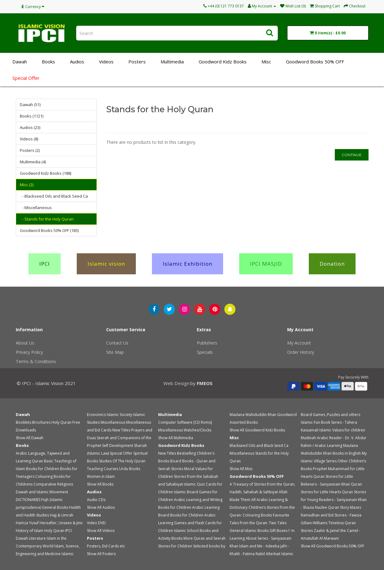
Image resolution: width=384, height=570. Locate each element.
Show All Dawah (29, 437)
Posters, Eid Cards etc (106, 546)
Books (48, 61)
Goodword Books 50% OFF (315, 61)
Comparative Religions (53, 484)
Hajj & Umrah (61, 515)
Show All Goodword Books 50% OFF (332, 546)
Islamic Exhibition (187, 263)
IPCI (44, 263)
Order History (300, 352)
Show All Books (100, 484)
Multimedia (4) (33, 162)
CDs (102, 499)
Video (92, 522)
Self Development (117, 445)
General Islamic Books (249, 530)
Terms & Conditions (36, 361)
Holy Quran (61, 422)
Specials (205, 352)
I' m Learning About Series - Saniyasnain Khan (262, 538)
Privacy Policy (29, 352)
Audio (92, 499)
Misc (266, 61)
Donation (332, 263)
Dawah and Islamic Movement (42, 492)
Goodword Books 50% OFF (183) (49, 230)
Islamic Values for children (342, 430)
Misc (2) (26, 184)
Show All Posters (101, 553)
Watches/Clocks (197, 430)
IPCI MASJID (266, 263)
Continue (352, 154)
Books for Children (42, 468)
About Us (25, 343)
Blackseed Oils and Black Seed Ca (259, 445)
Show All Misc (241, 468)
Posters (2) (30, 150)
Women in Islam (101, 476)
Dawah (19, 61)
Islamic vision (106, 263)
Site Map (115, 352)
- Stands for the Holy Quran (48, 219)
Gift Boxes (278, 530)
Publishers (207, 343)
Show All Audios (101, 507)
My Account (299, 343)
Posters (137, 61)
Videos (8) (29, 139)
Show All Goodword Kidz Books (257, 430)
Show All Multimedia (175, 437)
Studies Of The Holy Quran (122, 461)
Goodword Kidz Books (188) (45, 173)
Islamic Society (119, 414)
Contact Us (117, 343)
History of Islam (29, 530)
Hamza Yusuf (27, 522)
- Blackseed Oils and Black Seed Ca (55, 196)
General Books (55, 507)
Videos (106, 61)
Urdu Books (129, 468)
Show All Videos (100, 530)
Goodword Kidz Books (223, 61)
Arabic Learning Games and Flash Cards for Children (190, 522)
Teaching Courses (102, 468)
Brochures (41, 422)
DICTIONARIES (28, 499)
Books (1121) (31, 116)
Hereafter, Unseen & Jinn (61, 522)
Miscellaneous (113, 422)
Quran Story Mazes (344, 507)
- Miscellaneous (37, 207)
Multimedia (172, 61)
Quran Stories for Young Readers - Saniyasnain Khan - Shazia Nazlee (334, 499)
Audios (77, 61)
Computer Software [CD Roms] (185, 422)
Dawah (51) (30, 104)
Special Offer (26, 78)
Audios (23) (30, 127)
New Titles (121, 430)
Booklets (23, 422)
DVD (102, 522)
